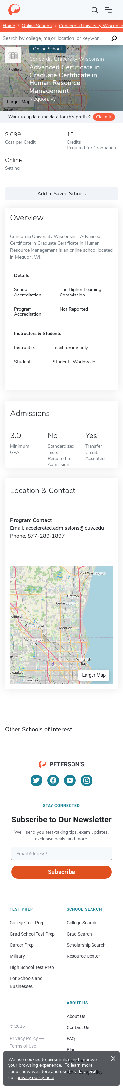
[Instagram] (86, 780)
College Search (81, 922)
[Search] (95, 10)
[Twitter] (36, 780)
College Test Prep (27, 922)
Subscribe (61, 871)
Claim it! (104, 117)
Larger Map (94, 675)
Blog (71, 1049)
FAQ (71, 1038)
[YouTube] (70, 780)
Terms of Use (23, 1046)
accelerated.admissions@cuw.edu (65, 528)
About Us (76, 1016)
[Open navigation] (108, 10)
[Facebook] (53, 780)
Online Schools (37, 26)
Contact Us (78, 1027)
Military (17, 956)
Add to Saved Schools (61, 193)
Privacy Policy (24, 1038)
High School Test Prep (32, 967)
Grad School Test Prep (32, 934)
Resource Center (83, 956)
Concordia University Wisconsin (66, 59)
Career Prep (22, 945)
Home (9, 26)
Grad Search (79, 934)
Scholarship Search (86, 945)
